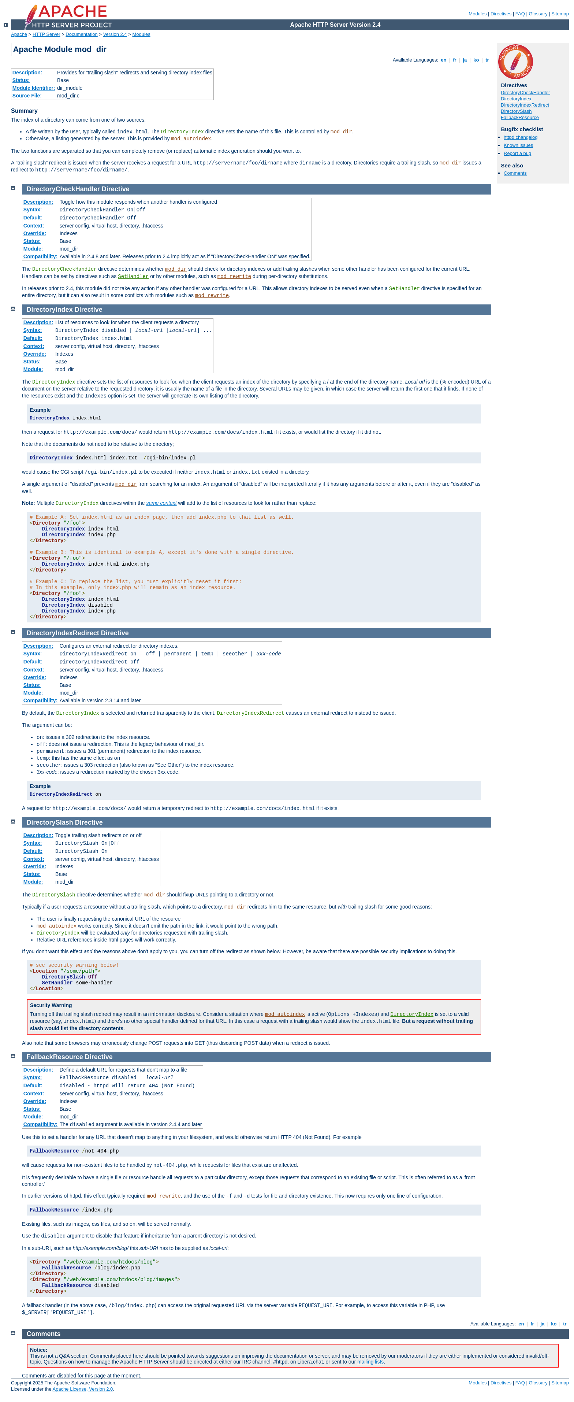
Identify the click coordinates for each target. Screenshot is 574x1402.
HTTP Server (46, 34)
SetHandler (133, 277)
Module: (33, 249)
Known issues (518, 145)
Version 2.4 (115, 34)
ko (476, 60)
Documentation (81, 34)
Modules (478, 13)
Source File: (27, 96)
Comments (515, 173)
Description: (27, 72)
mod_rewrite (234, 277)
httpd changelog (521, 137)
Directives (501, 13)
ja (465, 60)
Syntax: (32, 209)
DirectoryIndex (182, 132)
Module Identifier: (33, 88)
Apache (19, 34)
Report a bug (517, 153)
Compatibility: (40, 256)
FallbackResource (520, 117)
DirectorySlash (516, 111)
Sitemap (560, 13)
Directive (116, 189)
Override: (34, 233)
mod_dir (341, 132)
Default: (32, 218)
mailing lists (370, 1362)
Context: (33, 226)
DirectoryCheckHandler (525, 92)
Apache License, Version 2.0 (82, 1389)
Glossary (538, 13)
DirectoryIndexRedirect (525, 105)
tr (487, 60)
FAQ (520, 13)
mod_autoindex (191, 139)
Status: (21, 80)
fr (455, 60)
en (444, 60)
